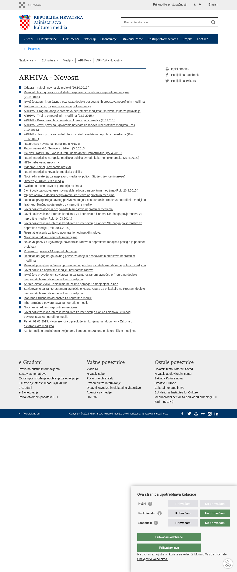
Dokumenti (71, 39)
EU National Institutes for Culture (176, 392)
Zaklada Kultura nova (169, 378)
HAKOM (92, 397)
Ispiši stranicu (177, 69)
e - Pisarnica (32, 49)
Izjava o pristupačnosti (154, 413)
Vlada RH (93, 369)
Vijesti (28, 39)
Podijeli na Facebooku (183, 75)
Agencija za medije (99, 392)
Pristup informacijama (163, 39)
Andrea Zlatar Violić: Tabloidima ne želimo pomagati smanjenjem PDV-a (71, 284)
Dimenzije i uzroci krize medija (44, 181)
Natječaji (89, 39)
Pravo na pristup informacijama (39, 369)
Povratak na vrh (32, 413)
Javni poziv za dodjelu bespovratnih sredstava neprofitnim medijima (68, 209)
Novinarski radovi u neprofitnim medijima (50, 237)
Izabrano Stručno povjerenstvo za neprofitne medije (58, 204)
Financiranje (108, 39)
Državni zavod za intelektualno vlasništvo (114, 387)
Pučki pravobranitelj (100, 378)
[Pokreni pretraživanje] (213, 22)
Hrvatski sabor (96, 373)
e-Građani (25, 387)
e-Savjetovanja (29, 392)
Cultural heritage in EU (170, 387)
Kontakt (202, 39)
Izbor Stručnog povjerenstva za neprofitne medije (56, 302)
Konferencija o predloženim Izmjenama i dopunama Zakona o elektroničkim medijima (80, 330)
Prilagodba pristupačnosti (170, 4)
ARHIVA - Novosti (107, 60)
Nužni (142, 512)
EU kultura (48, 60)
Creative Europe (165, 383)
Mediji (67, 60)
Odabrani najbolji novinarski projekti (47, 167)
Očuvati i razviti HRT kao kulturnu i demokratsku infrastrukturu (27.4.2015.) (73, 153)
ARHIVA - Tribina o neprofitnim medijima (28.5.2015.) (59, 115)
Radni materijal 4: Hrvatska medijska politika (53, 171)
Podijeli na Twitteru (180, 81)
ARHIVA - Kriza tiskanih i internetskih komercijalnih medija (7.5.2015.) (69, 120)
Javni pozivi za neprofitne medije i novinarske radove (59, 270)
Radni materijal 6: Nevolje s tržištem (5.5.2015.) (55, 148)
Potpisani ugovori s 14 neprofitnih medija (50, 251)
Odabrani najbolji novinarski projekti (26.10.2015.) (56, 87)
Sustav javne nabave (32, 373)
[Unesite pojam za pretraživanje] (165, 22)
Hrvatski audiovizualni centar (173, 373)
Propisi (187, 39)
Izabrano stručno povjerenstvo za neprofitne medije (57, 106)
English (213, 4)
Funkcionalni (146, 522)
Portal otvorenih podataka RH (38, 397)
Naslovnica (26, 60)
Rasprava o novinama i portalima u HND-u (52, 143)
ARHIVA (83, 60)
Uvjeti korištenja (132, 413)
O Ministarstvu (47, 39)
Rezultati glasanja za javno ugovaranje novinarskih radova (62, 232)
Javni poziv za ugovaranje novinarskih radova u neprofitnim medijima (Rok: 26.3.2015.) (81, 190)
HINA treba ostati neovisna (41, 162)
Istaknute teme (132, 39)
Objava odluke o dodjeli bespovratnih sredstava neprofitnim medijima (69, 195)
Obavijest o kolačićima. (152, 559)
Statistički (145, 531)
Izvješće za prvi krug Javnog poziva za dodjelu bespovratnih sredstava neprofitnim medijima (84, 101)
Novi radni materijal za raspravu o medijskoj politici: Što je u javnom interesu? (75, 176)
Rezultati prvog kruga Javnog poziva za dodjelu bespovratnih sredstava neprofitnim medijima (85, 200)
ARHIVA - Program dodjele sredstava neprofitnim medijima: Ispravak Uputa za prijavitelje (82, 111)
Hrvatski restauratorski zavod (174, 369)
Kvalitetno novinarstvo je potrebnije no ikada (53, 185)
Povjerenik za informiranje (104, 383)
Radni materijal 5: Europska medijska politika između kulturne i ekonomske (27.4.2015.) (81, 157)
